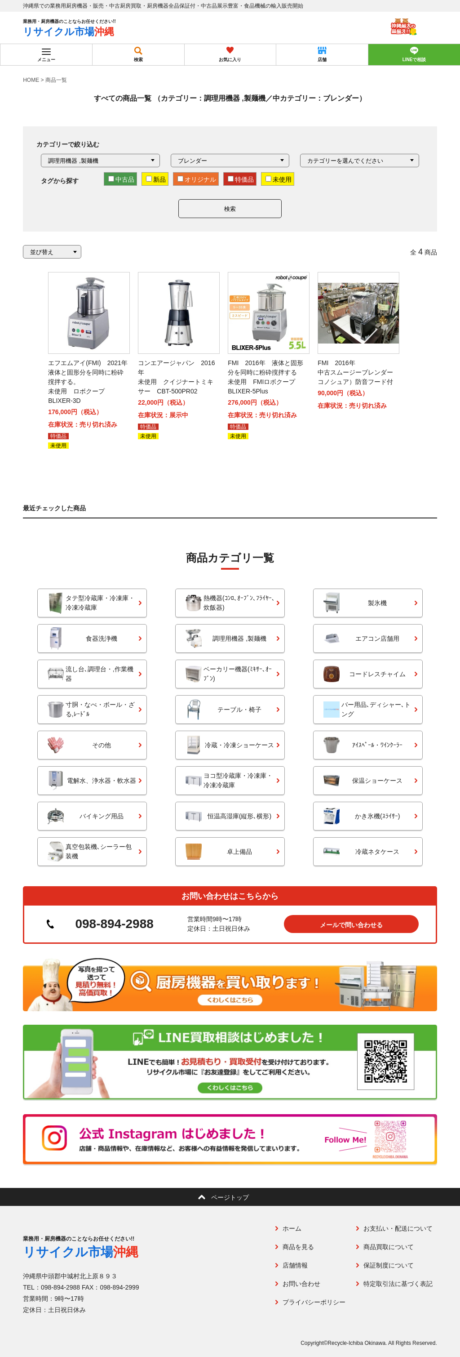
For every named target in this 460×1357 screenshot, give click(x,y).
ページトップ (230, 1197)
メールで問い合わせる (351, 924)
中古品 (121, 179)
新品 (156, 179)
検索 (230, 208)
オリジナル (196, 179)
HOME (31, 80)
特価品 (241, 179)
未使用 (278, 179)
